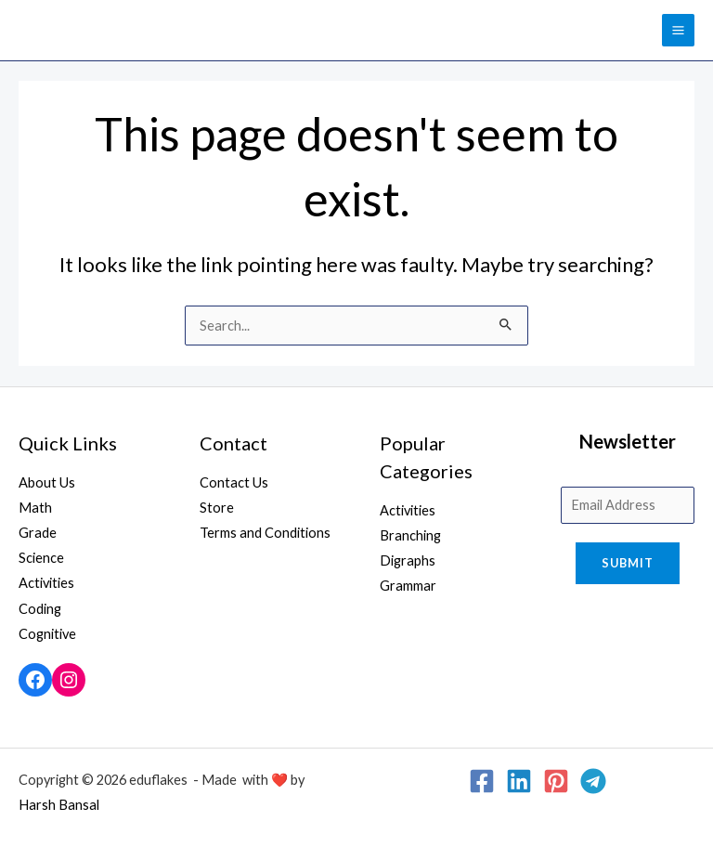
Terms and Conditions (265, 533)
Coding (40, 609)
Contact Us (234, 482)
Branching (410, 535)
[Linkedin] (519, 781)
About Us (47, 482)
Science (41, 558)
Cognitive (47, 634)
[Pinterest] (556, 781)
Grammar (408, 585)
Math (35, 507)
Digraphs (407, 560)
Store (217, 507)
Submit (628, 562)
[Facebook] (482, 781)
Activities (46, 583)
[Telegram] (593, 781)
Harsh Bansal (59, 805)
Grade (38, 533)
